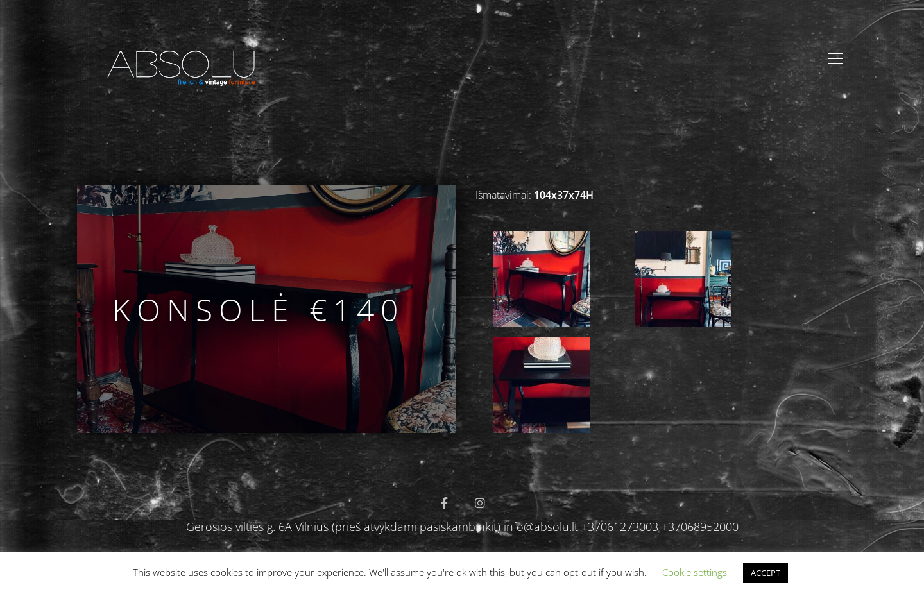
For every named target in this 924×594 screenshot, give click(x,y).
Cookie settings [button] (694, 572)
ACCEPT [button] (765, 573)
